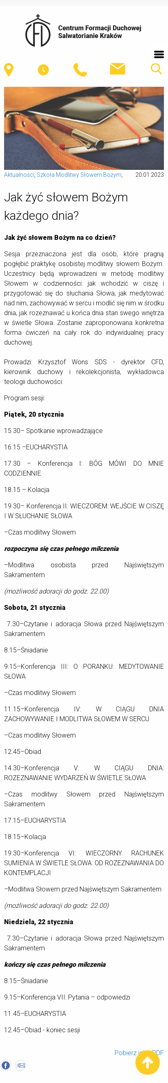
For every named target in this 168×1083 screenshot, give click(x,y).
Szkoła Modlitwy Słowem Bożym (79, 174)
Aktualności (19, 174)
